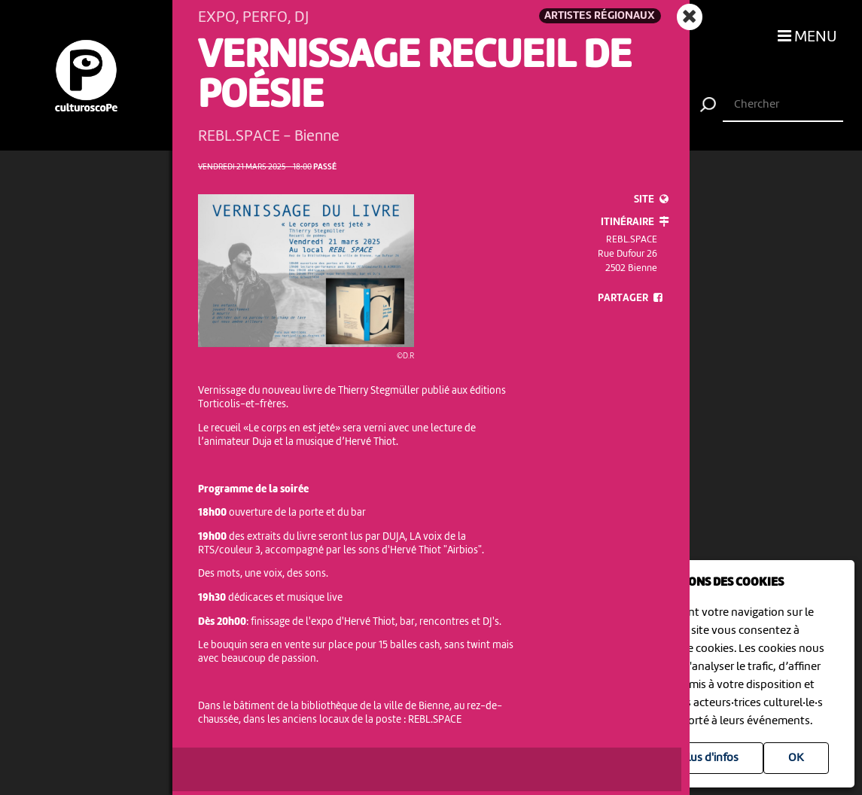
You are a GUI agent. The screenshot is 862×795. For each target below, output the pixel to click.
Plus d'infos (710, 758)
